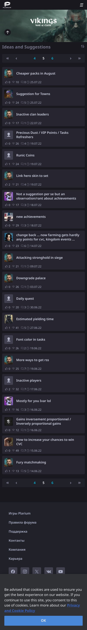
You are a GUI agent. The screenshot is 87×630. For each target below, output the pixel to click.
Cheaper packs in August (35, 73)
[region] (43, 602)
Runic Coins (25, 155)
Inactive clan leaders (32, 114)
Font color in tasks (30, 339)
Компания (17, 549)
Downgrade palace (31, 278)
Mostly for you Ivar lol (33, 401)
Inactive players (28, 380)
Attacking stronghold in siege (39, 258)
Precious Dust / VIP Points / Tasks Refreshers (42, 135)
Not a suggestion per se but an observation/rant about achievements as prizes (46, 196)
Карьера (15, 559)
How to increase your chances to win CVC (45, 442)
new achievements (31, 217)
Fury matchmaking (31, 462)
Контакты (16, 540)
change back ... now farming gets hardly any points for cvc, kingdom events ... (47, 237)
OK (43, 620)
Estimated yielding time (35, 319)
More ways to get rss (32, 360)
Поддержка (18, 531)
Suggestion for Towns (33, 94)
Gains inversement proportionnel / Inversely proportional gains (43, 421)
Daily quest (25, 298)
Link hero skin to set (32, 176)
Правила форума (23, 522)
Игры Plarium (20, 513)
